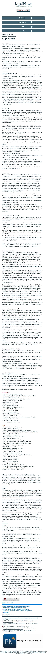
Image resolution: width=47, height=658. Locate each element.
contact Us (22, 30)
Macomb (10, 651)
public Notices (22, 22)
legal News (22, 18)
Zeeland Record (42, 652)
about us (22, 26)
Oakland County (15, 651)
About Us (24, 653)
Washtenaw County (42, 651)
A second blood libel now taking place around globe (14, 607)
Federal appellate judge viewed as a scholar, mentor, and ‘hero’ (16, 606)
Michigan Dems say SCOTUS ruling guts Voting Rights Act (16, 609)
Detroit (5, 651)
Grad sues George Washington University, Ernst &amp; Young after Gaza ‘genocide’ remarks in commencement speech (19, 628)
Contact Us (29, 653)
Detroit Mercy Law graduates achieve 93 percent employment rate (17, 610)
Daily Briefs (5, 612)
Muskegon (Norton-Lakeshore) (22, 652)
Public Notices (18, 653)
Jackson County (4, 652)
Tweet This (4, 36)
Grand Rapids (11, 652)
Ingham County (33, 651)
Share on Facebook (12, 36)
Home (1, 651)
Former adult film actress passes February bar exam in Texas (16, 626)
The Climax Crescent (34, 652)
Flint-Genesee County (25, 651)
